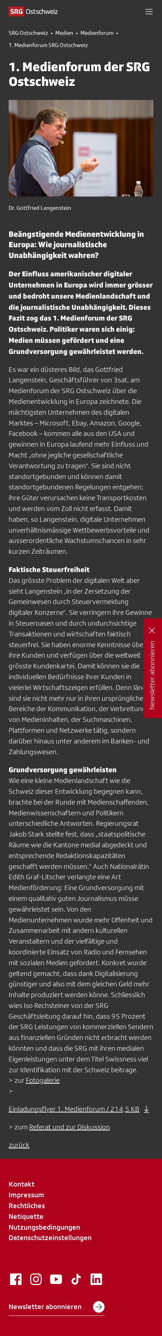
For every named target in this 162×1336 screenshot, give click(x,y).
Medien (64, 33)
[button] (149, 11)
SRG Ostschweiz (28, 33)
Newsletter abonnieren (57, 1307)
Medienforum (97, 33)
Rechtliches (27, 1206)
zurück (19, 1145)
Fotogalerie (43, 1080)
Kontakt (21, 1184)
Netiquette (26, 1216)
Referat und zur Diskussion (69, 1127)
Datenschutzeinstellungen (50, 1237)
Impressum (26, 1195)
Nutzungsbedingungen (44, 1227)
